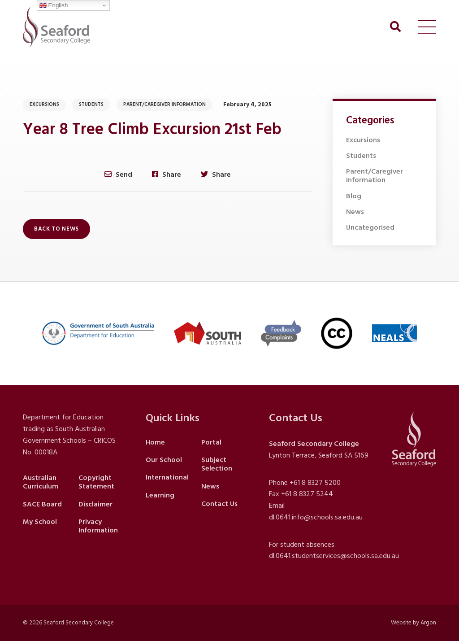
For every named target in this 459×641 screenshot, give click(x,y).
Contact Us (219, 504)
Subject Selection (216, 464)
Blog (353, 196)
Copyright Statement (96, 482)
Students (91, 104)
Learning (160, 495)
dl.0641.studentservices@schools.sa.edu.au (334, 556)
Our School (164, 460)
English (53, 5)
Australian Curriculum (40, 482)
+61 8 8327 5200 (315, 482)
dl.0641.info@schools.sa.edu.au (316, 517)
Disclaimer (95, 504)
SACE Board (42, 504)
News (355, 212)
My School (40, 522)
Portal (211, 442)
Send (118, 174)
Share (166, 174)
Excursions (44, 104)
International (167, 477)
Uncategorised (370, 227)
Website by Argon (413, 623)
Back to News (56, 229)
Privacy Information (98, 526)
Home (155, 442)
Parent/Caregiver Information (164, 104)
